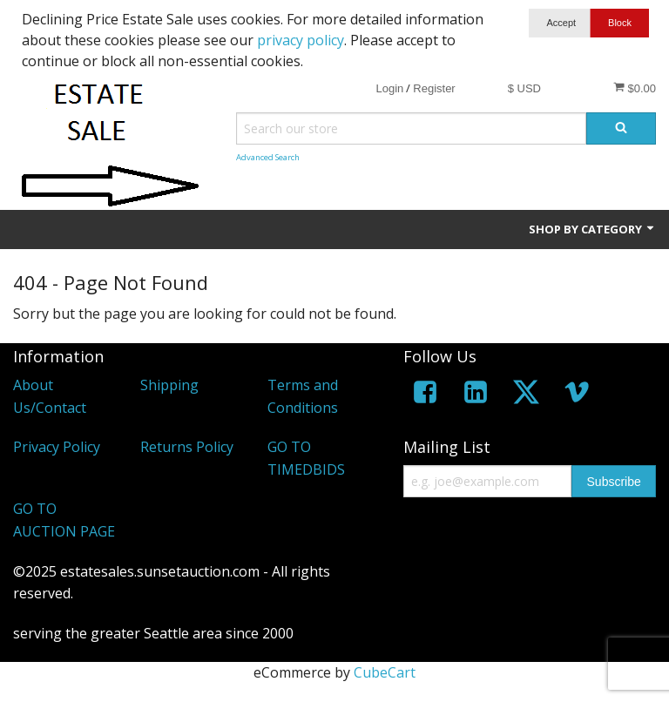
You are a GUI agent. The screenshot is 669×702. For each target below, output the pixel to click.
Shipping (169, 385)
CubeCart (385, 672)
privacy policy (300, 40)
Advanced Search (268, 157)
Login (389, 88)
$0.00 (634, 88)
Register (434, 88)
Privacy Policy (56, 446)
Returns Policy (186, 446)
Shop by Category (592, 229)
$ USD (524, 88)
